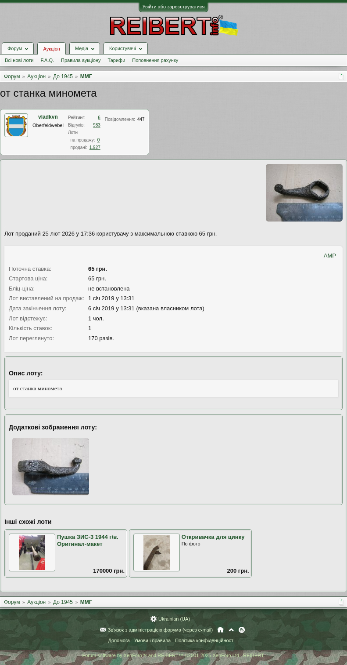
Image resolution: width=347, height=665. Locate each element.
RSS (242, 630)
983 (96, 125)
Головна (220, 630)
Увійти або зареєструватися (174, 6)
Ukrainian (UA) (174, 618)
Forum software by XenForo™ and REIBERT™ (173, 655)
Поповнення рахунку (155, 60)
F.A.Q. (47, 60)
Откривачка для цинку (213, 537)
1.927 (94, 147)
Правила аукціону (80, 60)
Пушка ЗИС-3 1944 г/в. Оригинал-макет (87, 541)
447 (141, 119)
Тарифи (116, 60)
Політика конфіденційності (204, 640)
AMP (330, 255)
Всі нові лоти (19, 60)
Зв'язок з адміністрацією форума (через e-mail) (160, 629)
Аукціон (51, 48)
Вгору (231, 630)
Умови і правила (152, 640)
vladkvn (48, 117)
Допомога (118, 640)
